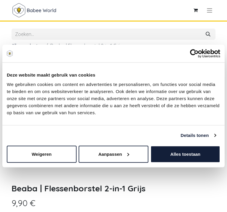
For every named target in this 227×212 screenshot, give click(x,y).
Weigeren (41, 153)
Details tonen (195, 135)
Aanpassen (113, 153)
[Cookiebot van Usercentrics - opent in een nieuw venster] (194, 53)
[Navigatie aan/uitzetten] (210, 10)
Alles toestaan (185, 153)
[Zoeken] (208, 34)
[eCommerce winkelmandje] (195, 10)
